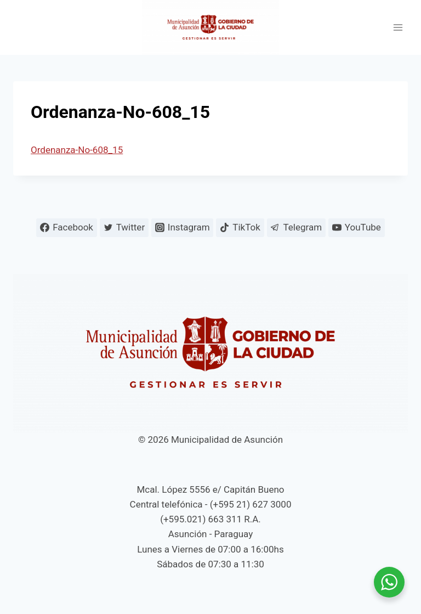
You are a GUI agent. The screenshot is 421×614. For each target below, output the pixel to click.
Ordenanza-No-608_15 (77, 149)
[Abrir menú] (398, 27)
